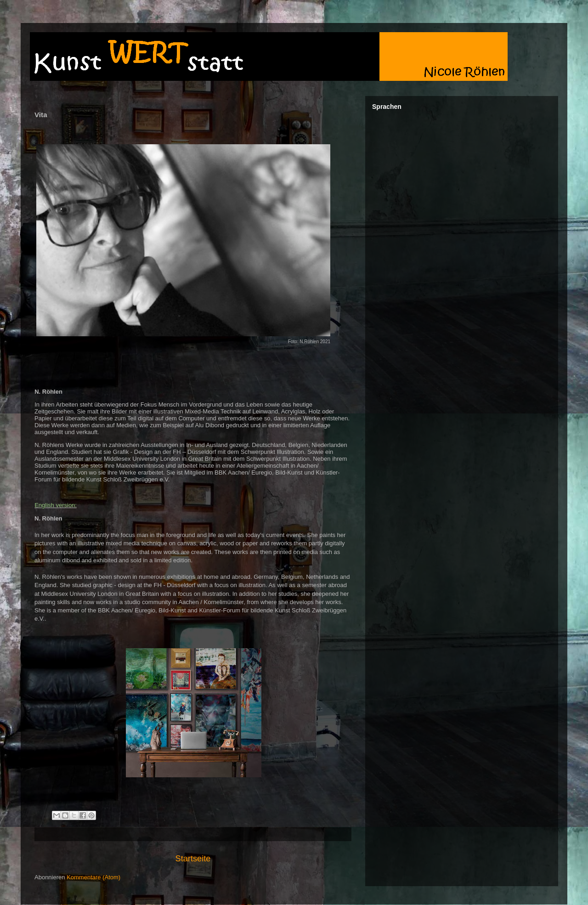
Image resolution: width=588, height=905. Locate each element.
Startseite (193, 858)
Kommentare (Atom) (93, 877)
